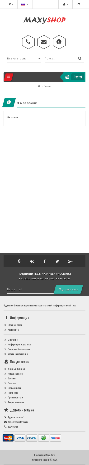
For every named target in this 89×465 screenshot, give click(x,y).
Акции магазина (14, 402)
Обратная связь (13, 325)
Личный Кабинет (14, 369)
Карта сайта (11, 329)
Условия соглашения (16, 354)
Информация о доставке (17, 344)
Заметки (10, 378)
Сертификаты (12, 388)
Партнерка (11, 392)
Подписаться (68, 289)
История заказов (13, 373)
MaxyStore (50, 455)
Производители (13, 397)
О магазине (48, 86)
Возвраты (10, 383)
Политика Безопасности (17, 349)
